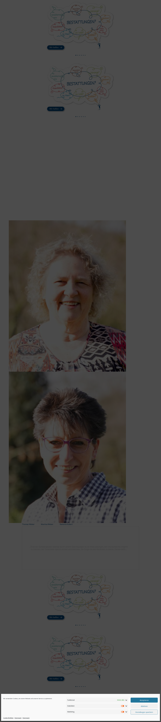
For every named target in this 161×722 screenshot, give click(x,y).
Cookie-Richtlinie (8, 718)
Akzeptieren (144, 700)
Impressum (18, 718)
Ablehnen (144, 706)
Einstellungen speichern (144, 712)
